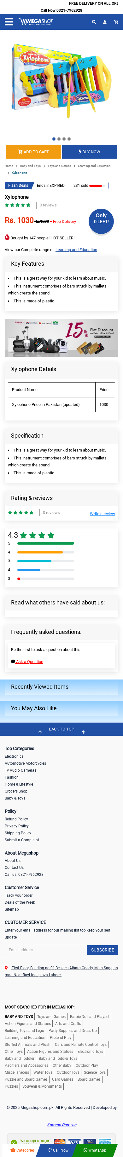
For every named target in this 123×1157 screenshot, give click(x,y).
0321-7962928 (69, 10)
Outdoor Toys (68, 1072)
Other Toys (14, 1051)
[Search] (61, 950)
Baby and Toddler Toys (58, 1058)
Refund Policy (16, 819)
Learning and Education (94, 166)
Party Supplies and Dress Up (73, 1030)
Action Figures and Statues (28, 1023)
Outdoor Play (87, 1065)
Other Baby (62, 1065)
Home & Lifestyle (19, 784)
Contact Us (14, 867)
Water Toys (42, 1072)
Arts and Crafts (68, 1023)
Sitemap (12, 909)
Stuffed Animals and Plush (27, 1044)
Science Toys (95, 1072)
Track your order (18, 895)
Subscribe (102, 949)
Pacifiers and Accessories (26, 1065)
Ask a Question (27, 661)
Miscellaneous (17, 1072)
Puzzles (11, 1086)
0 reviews (48, 205)
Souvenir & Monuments (42, 1086)
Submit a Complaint (22, 840)
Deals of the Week (20, 902)
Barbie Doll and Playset (89, 1017)
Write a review (102, 513)
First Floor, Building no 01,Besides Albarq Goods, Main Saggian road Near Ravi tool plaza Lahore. (61, 971)
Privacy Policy (17, 826)
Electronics (14, 756)
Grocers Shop (16, 791)
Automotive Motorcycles (25, 763)
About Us (12, 860)
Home (9, 166)
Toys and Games (59, 166)
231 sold (79, 185)
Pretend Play (61, 1037)
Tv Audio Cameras (20, 770)
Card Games (62, 1079)
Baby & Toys (15, 798)
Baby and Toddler (19, 1058)
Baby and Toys (30, 166)
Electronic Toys (90, 1051)
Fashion (12, 777)
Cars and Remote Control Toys (81, 1044)
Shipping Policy (18, 833)
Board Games (89, 1079)
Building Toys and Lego (24, 1030)
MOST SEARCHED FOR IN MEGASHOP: (39, 1007)
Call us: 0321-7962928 (24, 874)
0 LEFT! (101, 221)
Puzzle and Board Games (26, 1079)
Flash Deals (18, 185)
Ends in (43, 185)
